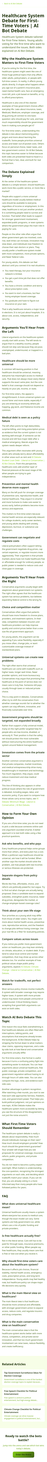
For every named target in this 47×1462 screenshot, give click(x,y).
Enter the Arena (23, 1454)
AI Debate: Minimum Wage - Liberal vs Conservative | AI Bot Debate (20, 801)
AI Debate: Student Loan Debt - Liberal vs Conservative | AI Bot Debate (23, 460)
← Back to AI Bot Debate (12, 3)
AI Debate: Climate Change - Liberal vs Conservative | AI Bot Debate (21, 970)
